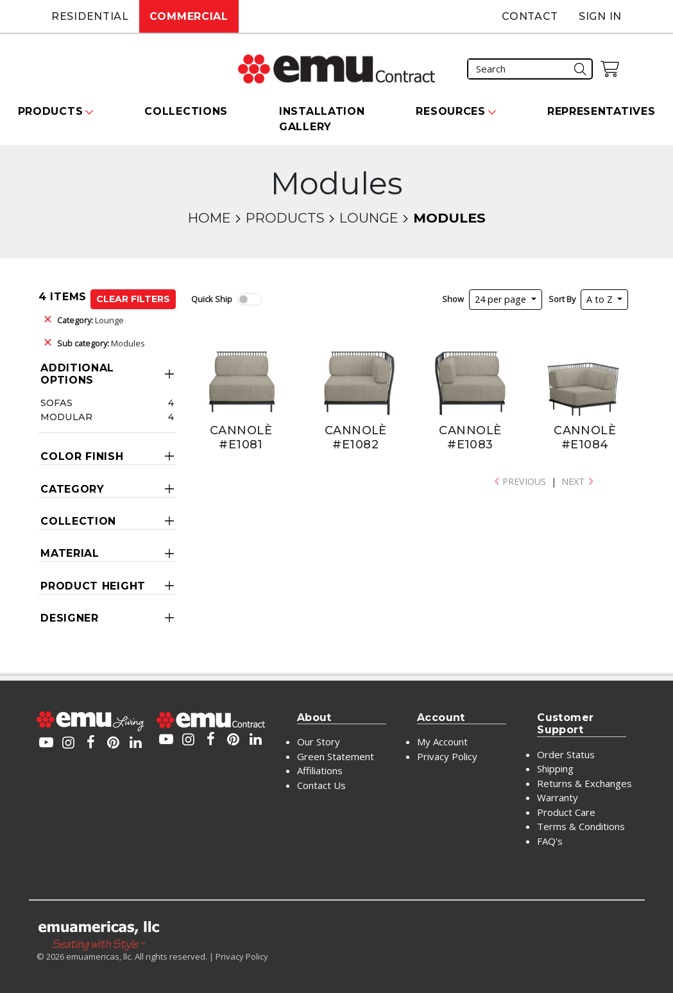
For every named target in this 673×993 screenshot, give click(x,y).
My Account (442, 741)
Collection (78, 521)
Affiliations (320, 770)
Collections (186, 111)
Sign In (600, 16)
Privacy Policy (447, 756)
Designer (69, 618)
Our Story (318, 741)
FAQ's (550, 841)
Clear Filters (133, 299)
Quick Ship (211, 299)
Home (209, 218)
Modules (101, 343)
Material (69, 553)
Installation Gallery (321, 119)
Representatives (601, 111)
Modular (66, 417)
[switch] (249, 299)
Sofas (56, 403)
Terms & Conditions (581, 826)
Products (285, 218)
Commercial (188, 16)
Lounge (368, 218)
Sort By (562, 299)
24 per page (502, 299)
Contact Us (321, 785)
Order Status (566, 754)
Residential (90, 16)
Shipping (555, 768)
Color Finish (81, 456)
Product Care (566, 812)
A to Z (600, 299)
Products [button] (50, 111)
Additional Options (77, 374)
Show (453, 299)
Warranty (557, 797)
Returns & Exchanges (584, 783)
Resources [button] (450, 111)
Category (72, 489)
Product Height (93, 586)
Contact (530, 16)
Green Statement (335, 756)
